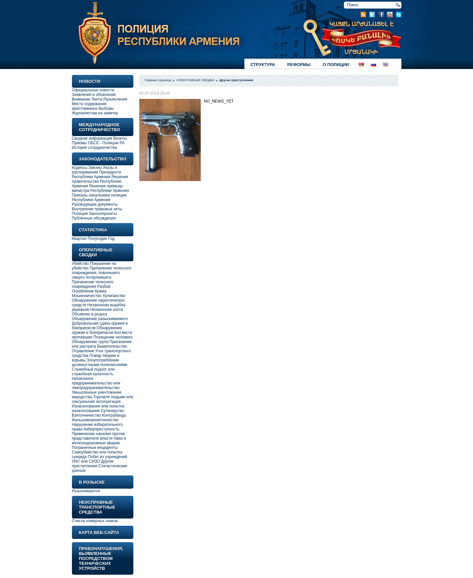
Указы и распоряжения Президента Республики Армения (96, 172)
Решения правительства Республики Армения (100, 181)
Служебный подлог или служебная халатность (93, 371)
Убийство (80, 263)
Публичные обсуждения (94, 218)
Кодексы (79, 167)
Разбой (103, 286)
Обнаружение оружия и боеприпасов (97, 330)
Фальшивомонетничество (95, 420)
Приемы (79, 143)
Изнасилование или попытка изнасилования (98, 408)
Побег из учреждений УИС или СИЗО (99, 459)
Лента (96, 99)
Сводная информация (92, 138)
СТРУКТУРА (262, 64)
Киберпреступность (102, 429)
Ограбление (83, 291)
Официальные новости (93, 90)
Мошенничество (86, 295)
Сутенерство (112, 410)
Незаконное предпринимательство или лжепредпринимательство (96, 383)
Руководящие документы (95, 204)
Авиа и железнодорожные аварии (99, 440)
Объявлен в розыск (89, 314)
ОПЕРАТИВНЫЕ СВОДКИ (195, 80)
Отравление (83, 351)
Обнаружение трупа (90, 341)
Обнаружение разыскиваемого (100, 318)
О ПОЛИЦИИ (336, 64)
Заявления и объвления (94, 94)
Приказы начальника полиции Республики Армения (99, 197)
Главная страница (158, 80)
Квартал (79, 238)
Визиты (120, 138)
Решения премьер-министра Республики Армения (100, 188)
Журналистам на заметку (95, 113)
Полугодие (97, 238)
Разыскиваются (86, 491)
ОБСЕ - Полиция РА (106, 143)
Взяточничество (86, 415)
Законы (95, 167)
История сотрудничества (94, 147)
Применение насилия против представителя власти (98, 436)
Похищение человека (112, 337)
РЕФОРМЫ (298, 64)
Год (111, 238)
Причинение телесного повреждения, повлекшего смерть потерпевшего (101, 273)
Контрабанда (114, 415)
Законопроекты (103, 213)
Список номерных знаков (95, 521)
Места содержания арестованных (89, 106)
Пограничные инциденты (95, 447)
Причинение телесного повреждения (93, 284)
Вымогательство (112, 346)
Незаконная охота (106, 309)
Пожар (95, 355)
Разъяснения (115, 99)
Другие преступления (93, 463)
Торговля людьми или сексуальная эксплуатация (102, 399)
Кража (100, 291)
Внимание (81, 99)
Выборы (106, 108)
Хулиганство (113, 295)
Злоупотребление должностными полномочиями (99, 362)
